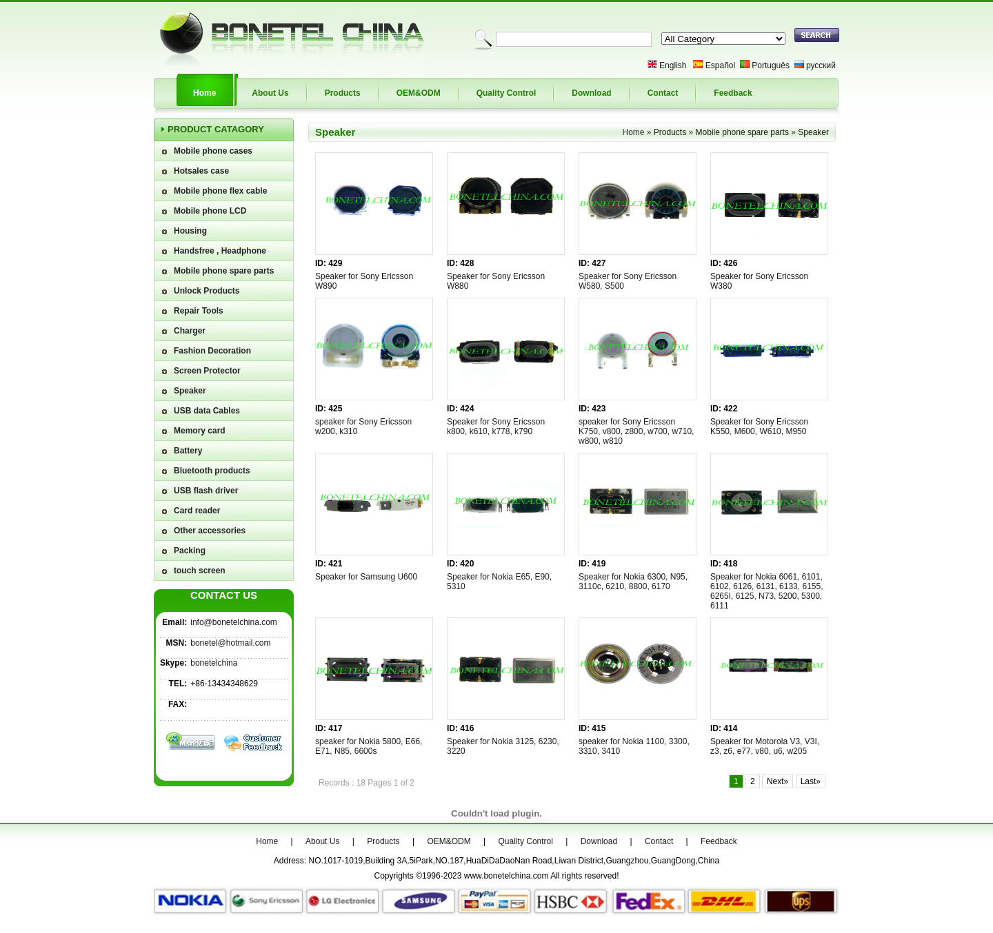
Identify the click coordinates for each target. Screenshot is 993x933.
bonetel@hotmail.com (230, 643)
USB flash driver (206, 490)
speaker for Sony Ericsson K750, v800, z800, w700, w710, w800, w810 (636, 431)
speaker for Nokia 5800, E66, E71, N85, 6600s (368, 746)
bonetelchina (213, 663)
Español (720, 65)
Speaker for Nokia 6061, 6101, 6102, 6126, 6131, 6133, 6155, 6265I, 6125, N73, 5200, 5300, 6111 (766, 591)
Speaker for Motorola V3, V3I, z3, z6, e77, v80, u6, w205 (764, 746)
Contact (663, 93)
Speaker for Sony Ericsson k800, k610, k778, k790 (496, 426)
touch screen (199, 570)
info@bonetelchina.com (233, 622)
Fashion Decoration (212, 351)
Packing (189, 550)
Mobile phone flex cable (220, 191)
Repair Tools (198, 311)
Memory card (199, 430)
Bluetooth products (212, 470)
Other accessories (209, 530)
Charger (189, 331)
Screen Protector (207, 371)
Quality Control (506, 93)
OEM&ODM (419, 93)
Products (343, 93)
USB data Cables (207, 411)
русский (821, 65)
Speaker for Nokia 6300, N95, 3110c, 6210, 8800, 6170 (633, 581)
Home (204, 93)
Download (591, 93)
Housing (190, 231)
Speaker (190, 391)
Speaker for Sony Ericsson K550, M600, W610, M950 (759, 426)
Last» (811, 781)
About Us (270, 93)
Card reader (197, 510)
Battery (188, 450)
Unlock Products (206, 291)
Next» (777, 781)
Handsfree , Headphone (220, 251)
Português (771, 65)
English (672, 65)
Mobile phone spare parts (224, 271)
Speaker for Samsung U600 (366, 577)
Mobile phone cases (213, 151)
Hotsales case (201, 171)
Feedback (733, 93)
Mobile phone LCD (210, 211)
